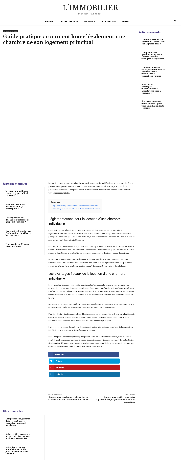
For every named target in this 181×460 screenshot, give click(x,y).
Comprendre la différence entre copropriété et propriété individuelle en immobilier (115, 336)
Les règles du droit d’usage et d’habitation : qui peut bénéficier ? (17, 176)
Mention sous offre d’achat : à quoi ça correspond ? (15, 162)
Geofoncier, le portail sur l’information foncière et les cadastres (18, 189)
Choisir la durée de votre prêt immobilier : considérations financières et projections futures (153, 71)
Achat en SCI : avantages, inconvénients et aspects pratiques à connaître (18, 373)
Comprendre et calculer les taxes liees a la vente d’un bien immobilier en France (68, 335)
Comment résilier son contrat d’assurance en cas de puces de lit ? (153, 42)
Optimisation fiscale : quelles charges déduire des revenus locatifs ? (17, 417)
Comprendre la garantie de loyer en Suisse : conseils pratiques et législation (18, 359)
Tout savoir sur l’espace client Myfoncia (17, 201)
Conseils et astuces (10, 31)
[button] (175, 21)
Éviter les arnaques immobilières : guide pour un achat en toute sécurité (17, 387)
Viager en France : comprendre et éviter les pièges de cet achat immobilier (18, 403)
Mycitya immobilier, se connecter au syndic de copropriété (17, 149)
